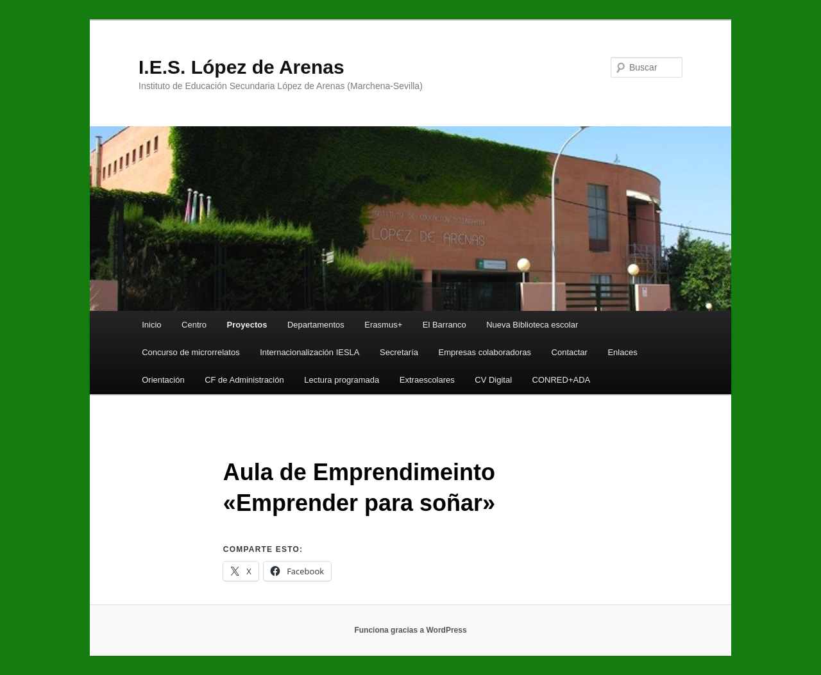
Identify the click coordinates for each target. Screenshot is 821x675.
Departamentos (315, 324)
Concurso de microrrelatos (190, 352)
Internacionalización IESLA (309, 352)
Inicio (151, 324)
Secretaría (399, 352)
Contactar (570, 352)
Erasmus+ (383, 324)
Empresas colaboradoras (485, 352)
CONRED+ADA (561, 380)
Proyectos (247, 324)
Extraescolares (427, 380)
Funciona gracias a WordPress (410, 630)
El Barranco (444, 324)
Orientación (163, 380)
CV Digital (493, 380)
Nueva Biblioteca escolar (532, 324)
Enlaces (622, 352)
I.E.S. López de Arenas (241, 67)
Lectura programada (341, 380)
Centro (194, 324)
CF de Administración (244, 380)
